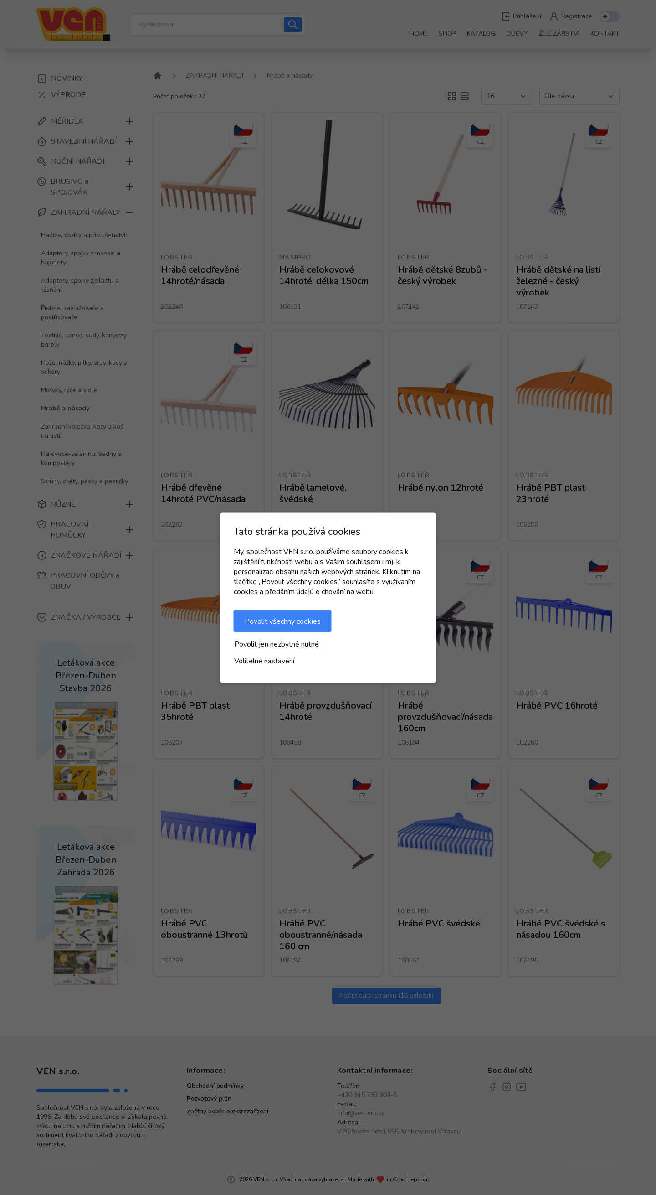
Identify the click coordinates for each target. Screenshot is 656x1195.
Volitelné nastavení (264, 661)
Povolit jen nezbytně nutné (276, 644)
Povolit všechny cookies (283, 621)
